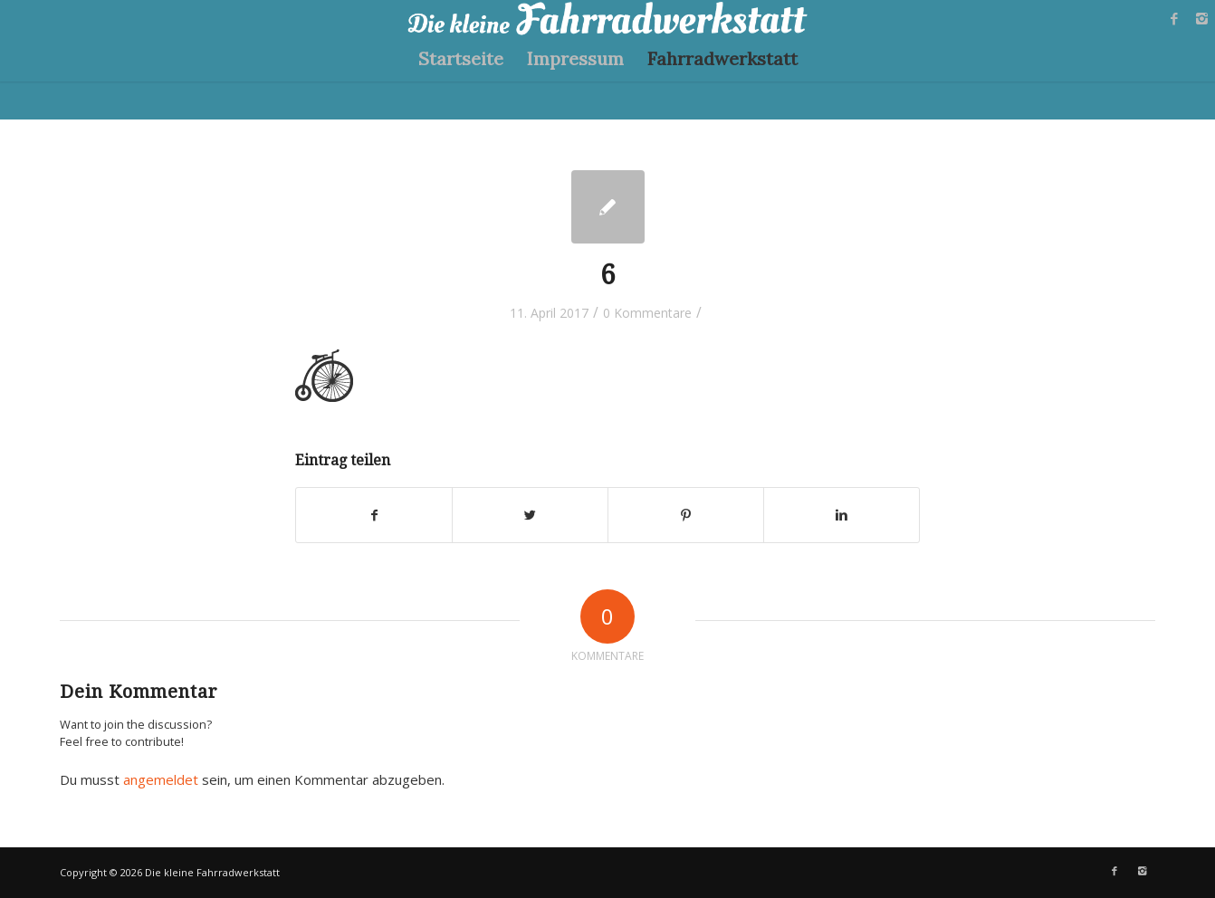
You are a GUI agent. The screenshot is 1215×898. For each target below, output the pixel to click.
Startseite (460, 58)
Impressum (575, 58)
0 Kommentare (647, 312)
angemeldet (160, 779)
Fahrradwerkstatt (722, 58)
